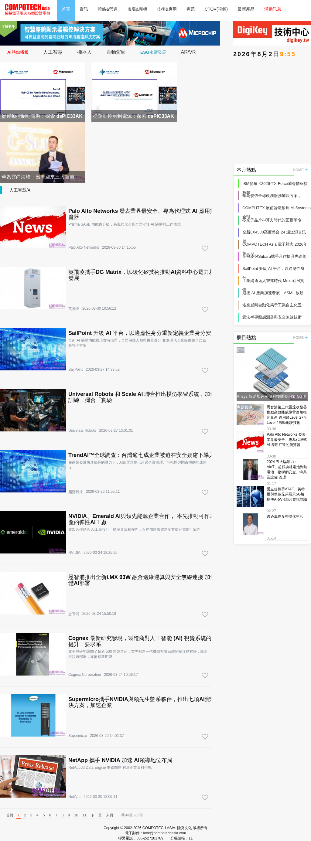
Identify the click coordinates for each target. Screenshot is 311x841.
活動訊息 (272, 9)
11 (85, 815)
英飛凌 (73, 309)
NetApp (74, 797)
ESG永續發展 (153, 52)
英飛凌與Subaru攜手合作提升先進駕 (274, 256)
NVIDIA (74, 552)
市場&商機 (137, 9)
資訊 (84, 9)
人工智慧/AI (20, 190)
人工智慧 (53, 52)
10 (76, 815)
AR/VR (188, 52)
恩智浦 (73, 614)
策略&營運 (108, 9)
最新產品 (246, 9)
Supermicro (77, 736)
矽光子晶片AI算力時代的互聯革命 (271, 220)
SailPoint (75, 369)
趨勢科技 (75, 492)
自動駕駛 (116, 52)
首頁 (66, 9)
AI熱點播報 (18, 52)
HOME (300, 170)
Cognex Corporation (84, 674)
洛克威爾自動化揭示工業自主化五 (272, 305)
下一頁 (96, 815)
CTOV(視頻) (216, 9)
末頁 (109, 815)
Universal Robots (82, 430)
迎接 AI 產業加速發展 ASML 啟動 (272, 293)
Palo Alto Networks (83, 247)
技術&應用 (167, 9)
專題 (190, 9)
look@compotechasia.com (164, 833)
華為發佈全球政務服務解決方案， (272, 195)
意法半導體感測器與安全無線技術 (272, 317)
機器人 (84, 52)
